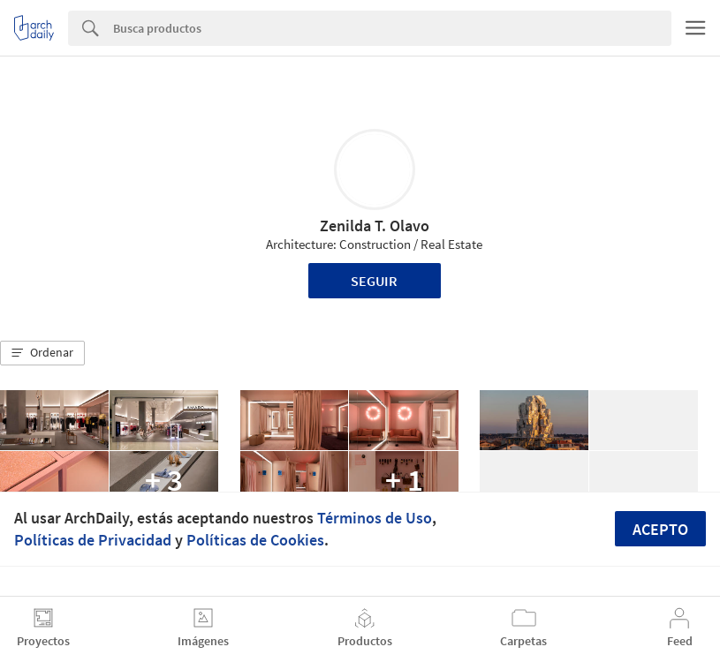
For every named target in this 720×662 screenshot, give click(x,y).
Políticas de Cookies (255, 540)
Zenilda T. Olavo (374, 225)
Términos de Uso (374, 518)
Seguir (374, 281)
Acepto (660, 529)
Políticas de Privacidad (92, 540)
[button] (42, 353)
